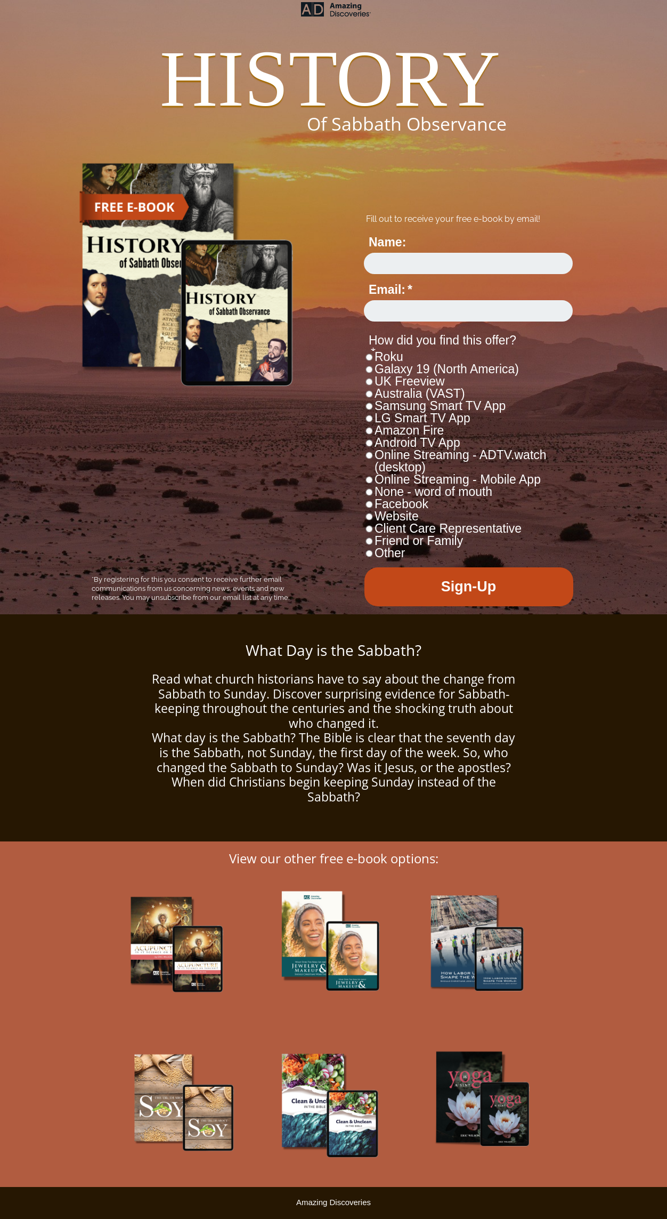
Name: (387, 242)
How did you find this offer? (442, 340)
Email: (387, 289)
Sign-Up (468, 587)
